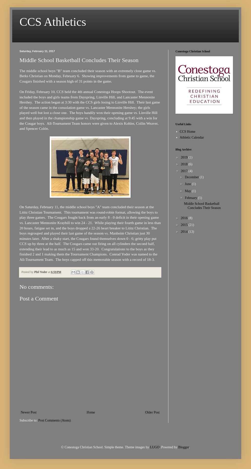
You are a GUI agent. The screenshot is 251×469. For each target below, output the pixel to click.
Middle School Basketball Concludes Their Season (202, 206)
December (192, 177)
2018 (185, 164)
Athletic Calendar (192, 137)
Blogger (183, 447)
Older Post (152, 412)
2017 (185, 171)
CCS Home (187, 131)
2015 (185, 225)
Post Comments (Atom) (54, 420)
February (191, 198)
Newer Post (29, 412)
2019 (185, 157)
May (188, 191)
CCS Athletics (52, 21)
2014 (185, 232)
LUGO (154, 447)
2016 (185, 218)
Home (91, 412)
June (188, 184)
